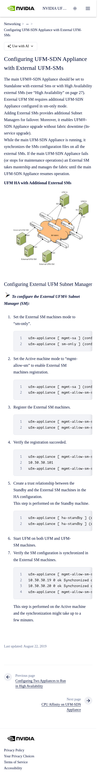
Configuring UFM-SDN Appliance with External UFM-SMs (43, 32)
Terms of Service (16, 762)
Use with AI (20, 46)
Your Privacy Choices (19, 756)
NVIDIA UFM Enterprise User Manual (54, 8)
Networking (12, 24)
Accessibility (13, 768)
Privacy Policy (14, 750)
